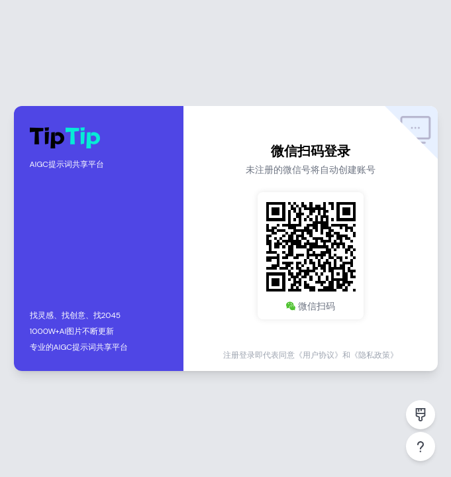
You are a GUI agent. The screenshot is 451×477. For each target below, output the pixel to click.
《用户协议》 (318, 355)
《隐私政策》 (374, 355)
